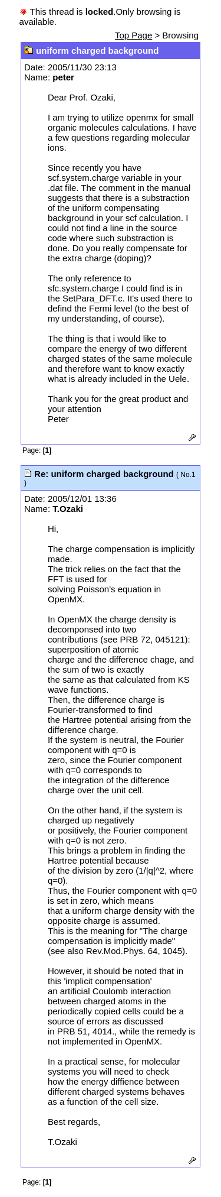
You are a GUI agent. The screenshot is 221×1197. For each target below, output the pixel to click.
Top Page (133, 35)
